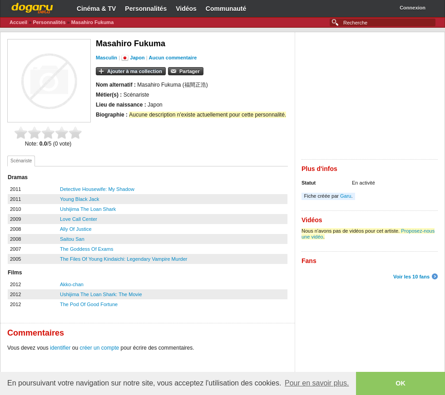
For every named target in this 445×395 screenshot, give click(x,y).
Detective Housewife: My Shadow (97, 189)
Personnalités (146, 8)
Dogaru (32, 7)
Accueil (18, 22)
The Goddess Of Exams (86, 249)
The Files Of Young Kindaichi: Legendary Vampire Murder (123, 259)
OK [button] (400, 383)
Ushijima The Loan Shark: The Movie (101, 294)
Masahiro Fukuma (92, 22)
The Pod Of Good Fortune (89, 304)
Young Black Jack (79, 199)
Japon (137, 57)
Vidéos (186, 8)
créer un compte (99, 348)
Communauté (226, 8)
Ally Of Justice (76, 229)
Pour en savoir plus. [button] (317, 383)
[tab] (21, 161)
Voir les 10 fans (411, 276)
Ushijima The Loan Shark (88, 209)
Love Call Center (78, 219)
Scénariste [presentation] (21, 160)
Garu (345, 196)
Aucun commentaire (173, 57)
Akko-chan (72, 284)
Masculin (106, 57)
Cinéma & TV (96, 8)
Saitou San (72, 239)
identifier (60, 348)
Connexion (412, 7)
